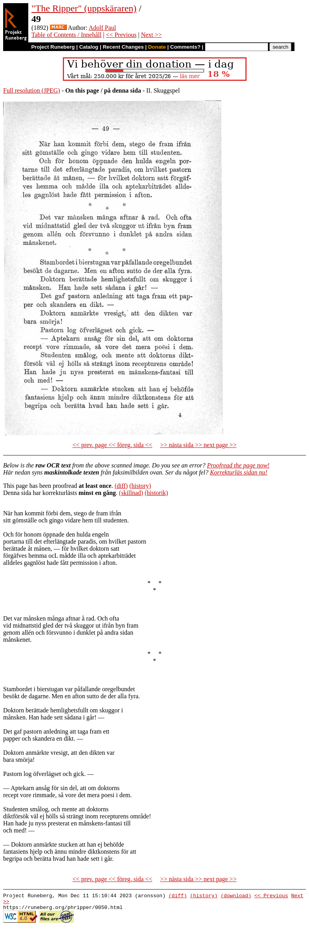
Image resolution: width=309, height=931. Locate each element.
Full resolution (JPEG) (31, 90)
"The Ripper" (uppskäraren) (84, 8)
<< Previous (121, 34)
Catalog (89, 47)
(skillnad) (131, 492)
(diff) (121, 485)
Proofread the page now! (238, 465)
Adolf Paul (102, 27)
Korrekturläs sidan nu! (238, 472)
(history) (140, 485)
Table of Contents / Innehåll (66, 34)
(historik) (156, 492)
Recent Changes (123, 47)
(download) (236, 896)
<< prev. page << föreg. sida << (112, 445)
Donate (157, 47)
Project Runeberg (53, 47)
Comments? (185, 47)
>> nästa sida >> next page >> (198, 445)
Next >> (151, 34)
